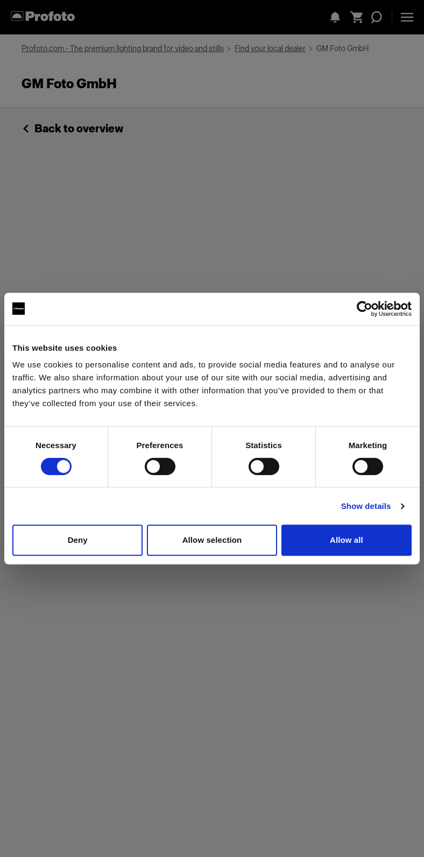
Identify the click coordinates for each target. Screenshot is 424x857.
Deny (78, 539)
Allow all (346, 539)
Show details (366, 506)
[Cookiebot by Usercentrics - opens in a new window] (364, 309)
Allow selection (212, 539)
